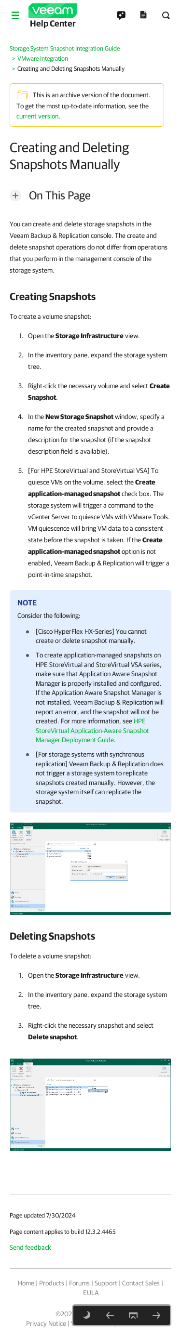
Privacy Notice (46, 1323)
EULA (90, 1293)
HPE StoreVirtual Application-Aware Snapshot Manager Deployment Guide (92, 730)
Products (51, 1283)
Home (26, 1283)
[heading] (90, 296)
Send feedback (30, 1247)
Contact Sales (141, 1283)
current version (37, 116)
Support (106, 1283)
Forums (79, 1283)
